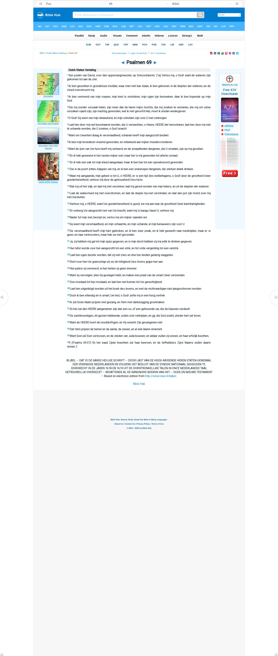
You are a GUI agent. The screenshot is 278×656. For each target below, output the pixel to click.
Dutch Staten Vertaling (56, 53)
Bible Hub (139, 384)
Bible (42, 53)
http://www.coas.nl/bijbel (160, 376)
